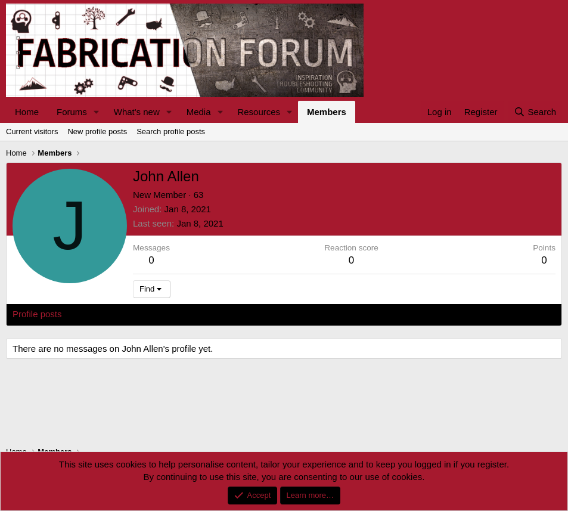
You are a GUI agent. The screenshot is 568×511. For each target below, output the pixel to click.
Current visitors (32, 131)
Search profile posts (170, 131)
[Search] (535, 112)
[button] (96, 112)
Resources (258, 112)
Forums (72, 112)
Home (27, 112)
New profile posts (97, 131)
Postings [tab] (156, 314)
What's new (137, 112)
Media (199, 112)
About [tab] (197, 314)
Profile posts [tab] (37, 314)
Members (326, 112)
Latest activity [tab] (101, 314)
